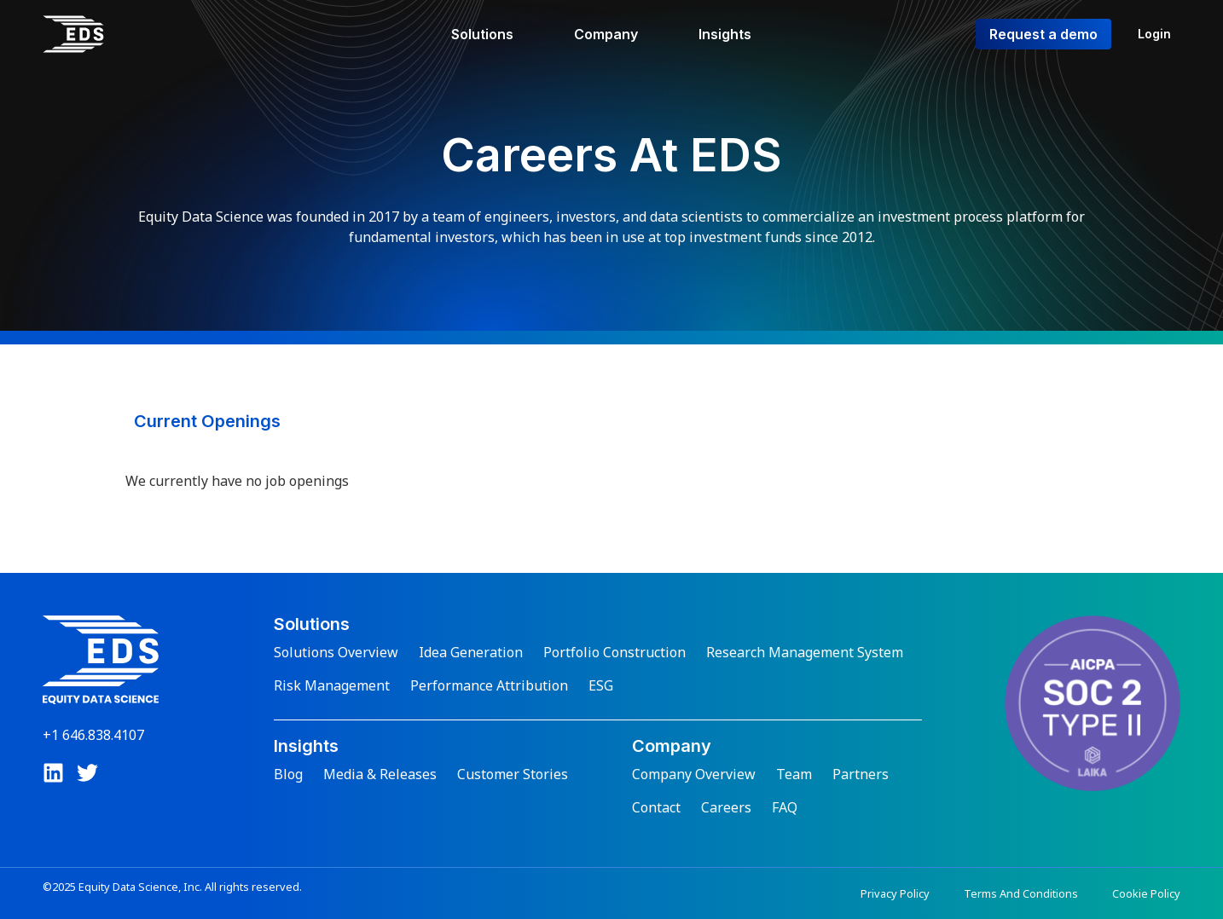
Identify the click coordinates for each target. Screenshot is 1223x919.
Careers (726, 807)
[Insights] (734, 34)
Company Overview (694, 774)
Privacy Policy (895, 893)
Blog (288, 774)
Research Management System (804, 652)
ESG (600, 685)
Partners (860, 774)
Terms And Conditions (1021, 893)
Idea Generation (471, 652)
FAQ (784, 807)
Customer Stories (512, 774)
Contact (656, 807)
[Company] (616, 34)
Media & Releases (380, 774)
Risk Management (332, 685)
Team (794, 774)
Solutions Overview (336, 652)
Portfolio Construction (614, 652)
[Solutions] (492, 34)
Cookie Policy (1146, 893)
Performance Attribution (489, 685)
